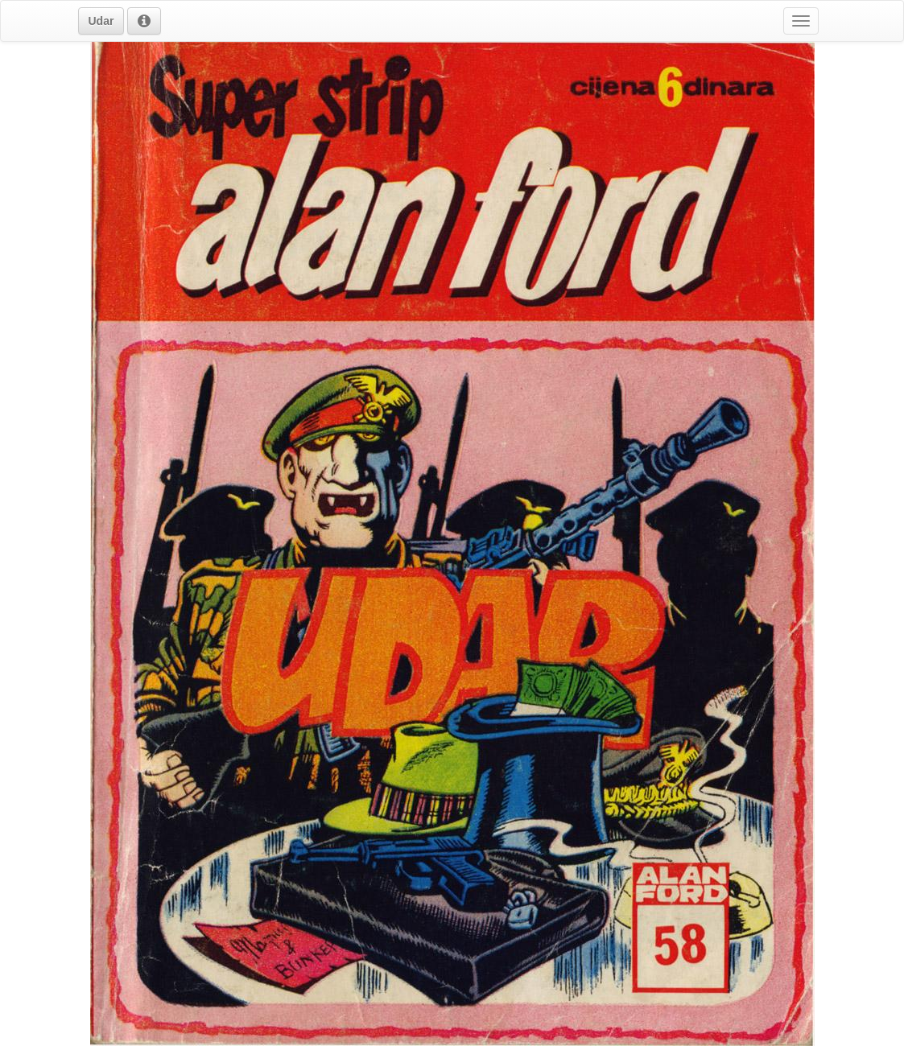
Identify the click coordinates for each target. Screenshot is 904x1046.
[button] (101, 21)
